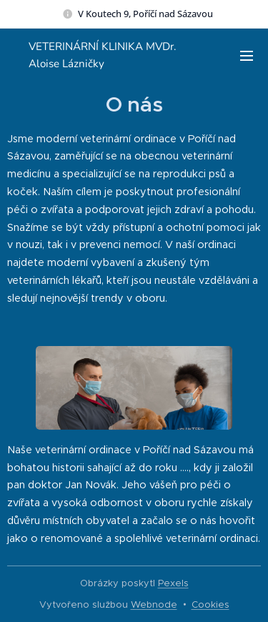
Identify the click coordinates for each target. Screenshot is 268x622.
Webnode (154, 604)
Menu (246, 55)
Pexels (173, 583)
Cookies (210, 604)
